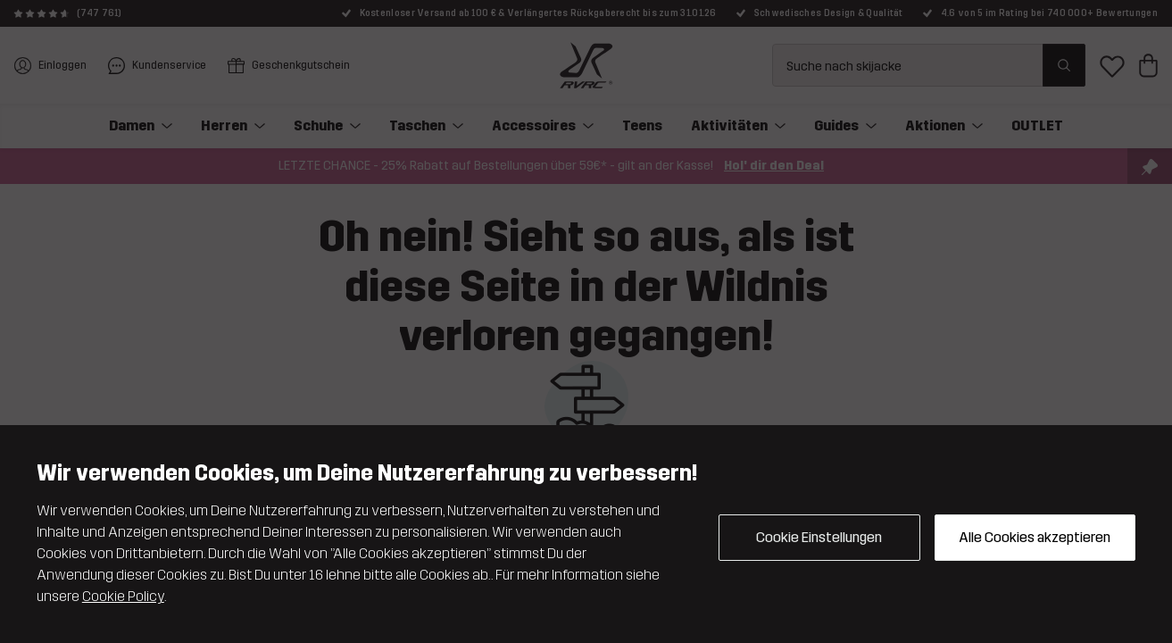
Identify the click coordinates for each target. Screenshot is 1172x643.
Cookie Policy (123, 596)
